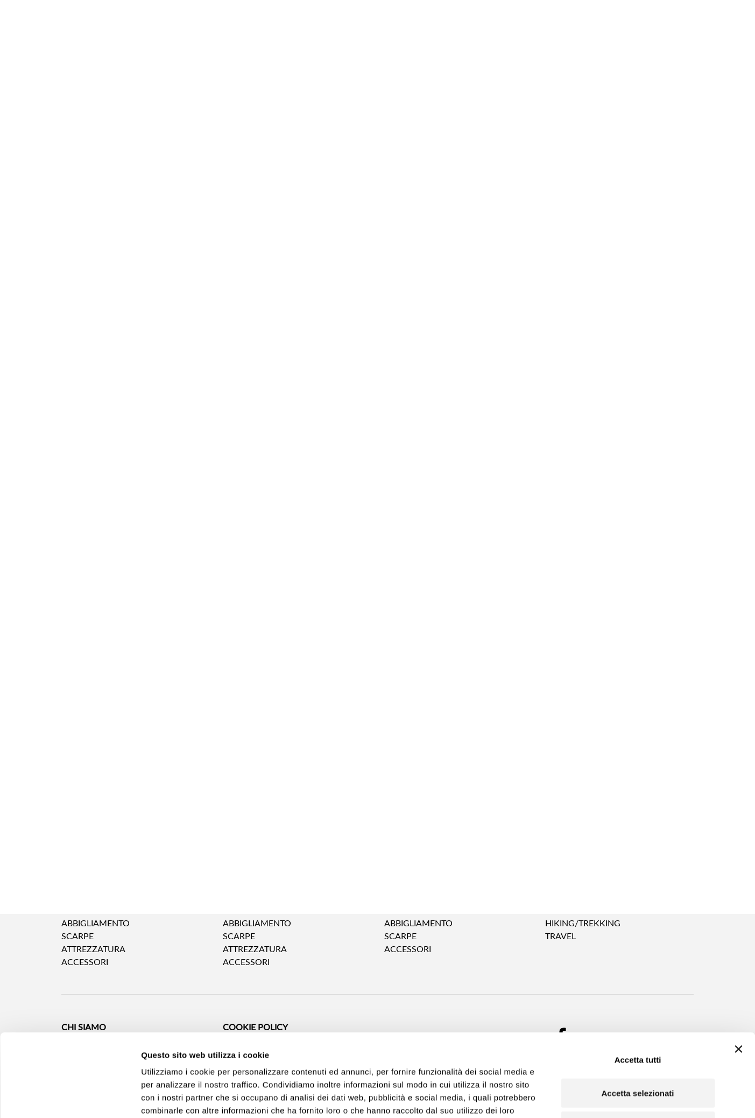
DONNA (239, 901)
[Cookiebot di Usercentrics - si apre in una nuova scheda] (70, 1097)
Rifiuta (638, 1048)
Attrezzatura (93, 948)
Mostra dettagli (568, 1096)
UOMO (75, 901)
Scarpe (77, 935)
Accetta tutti (638, 982)
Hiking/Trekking (582, 922)
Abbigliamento (95, 922)
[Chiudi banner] (738, 971)
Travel (560, 935)
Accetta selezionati (637, 1015)
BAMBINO (404, 901)
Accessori (407, 948)
